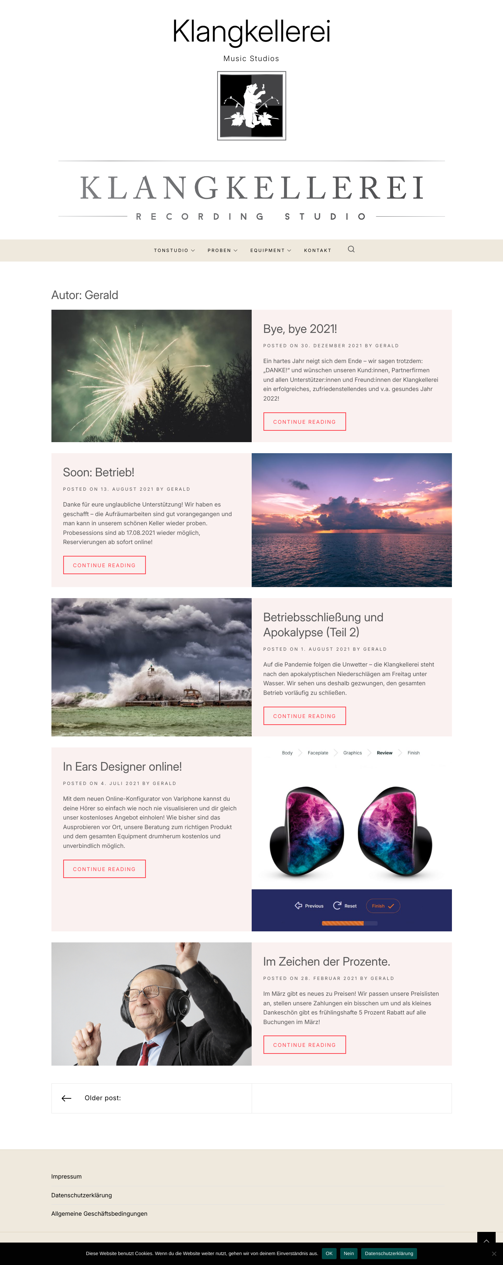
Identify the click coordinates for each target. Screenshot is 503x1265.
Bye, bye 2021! (300, 328)
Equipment (270, 250)
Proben (223, 250)
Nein (349, 1253)
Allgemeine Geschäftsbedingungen (99, 1213)
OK (329, 1253)
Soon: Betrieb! (98, 472)
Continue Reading (305, 422)
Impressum (66, 1176)
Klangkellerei (251, 31)
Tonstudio (174, 250)
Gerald (388, 345)
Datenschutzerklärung (81, 1195)
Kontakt (318, 250)
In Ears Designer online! (122, 766)
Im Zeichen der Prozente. (327, 961)
